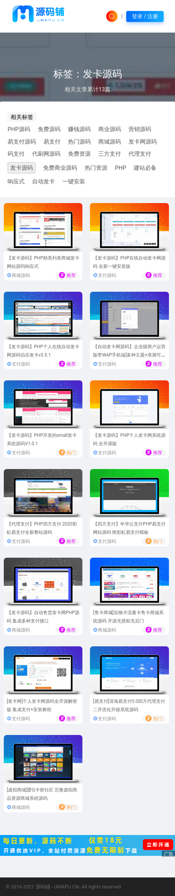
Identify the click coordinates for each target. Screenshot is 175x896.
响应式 (16, 181)
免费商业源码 (60, 167)
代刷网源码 (46, 153)
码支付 (16, 153)
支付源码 (107, 275)
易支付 (51, 141)
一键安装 (73, 181)
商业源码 (109, 129)
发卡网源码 (143, 141)
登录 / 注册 (145, 16)
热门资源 (96, 167)
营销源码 (140, 129)
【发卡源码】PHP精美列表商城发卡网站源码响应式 (43, 262)
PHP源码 (19, 129)
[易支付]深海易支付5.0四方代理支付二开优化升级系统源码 (129, 706)
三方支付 (109, 153)
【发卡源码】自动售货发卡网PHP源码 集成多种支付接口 (43, 617)
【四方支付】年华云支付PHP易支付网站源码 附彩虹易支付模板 (129, 528)
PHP (120, 167)
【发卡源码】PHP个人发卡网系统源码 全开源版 (129, 440)
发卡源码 (21, 167)
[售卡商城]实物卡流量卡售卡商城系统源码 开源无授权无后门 (128, 617)
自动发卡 (43, 181)
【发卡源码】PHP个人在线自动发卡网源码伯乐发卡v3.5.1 (43, 351)
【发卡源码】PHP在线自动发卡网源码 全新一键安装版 (129, 262)
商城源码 (109, 141)
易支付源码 (22, 141)
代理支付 (140, 153)
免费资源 (79, 153)
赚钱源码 (79, 129)
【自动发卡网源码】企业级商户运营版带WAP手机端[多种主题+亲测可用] (129, 355)
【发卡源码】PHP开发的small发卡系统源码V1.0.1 (42, 440)
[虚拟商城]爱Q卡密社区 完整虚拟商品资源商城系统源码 (42, 794)
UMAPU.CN (66, 887)
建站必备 (145, 167)
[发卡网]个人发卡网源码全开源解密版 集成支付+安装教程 (42, 706)
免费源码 (49, 129)
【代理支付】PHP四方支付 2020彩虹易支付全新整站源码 (42, 528)
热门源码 (79, 141)
